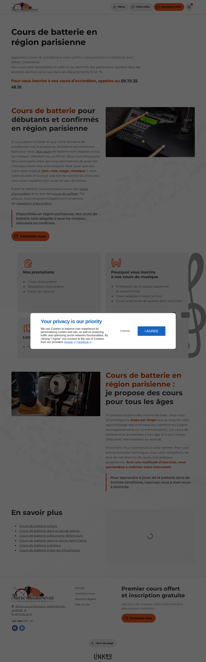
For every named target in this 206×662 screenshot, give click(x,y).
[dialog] (103, 331)
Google (68, 342)
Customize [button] (125, 331)
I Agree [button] (151, 331)
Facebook (83, 342)
